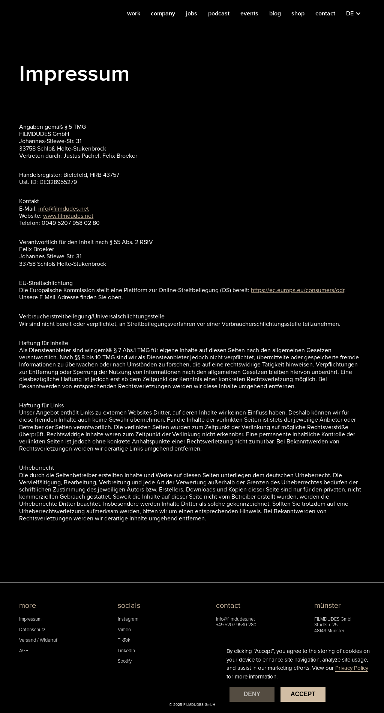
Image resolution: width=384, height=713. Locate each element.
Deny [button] (252, 694)
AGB (23, 651)
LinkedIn (126, 651)
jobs (191, 13)
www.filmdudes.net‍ (68, 216)
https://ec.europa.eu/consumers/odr (297, 290)
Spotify (125, 661)
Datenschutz (32, 630)
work (133, 13)
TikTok (124, 640)
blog (275, 13)
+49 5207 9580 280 (236, 625)
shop (297, 13)
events (249, 13)
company (163, 13)
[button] (357, 13)
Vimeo (124, 630)
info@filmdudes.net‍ (63, 209)
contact (325, 13)
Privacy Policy (351, 668)
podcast (219, 13)
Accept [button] (303, 694)
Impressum (30, 619)
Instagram (128, 619)
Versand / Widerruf (38, 640)
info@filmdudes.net (235, 619)
